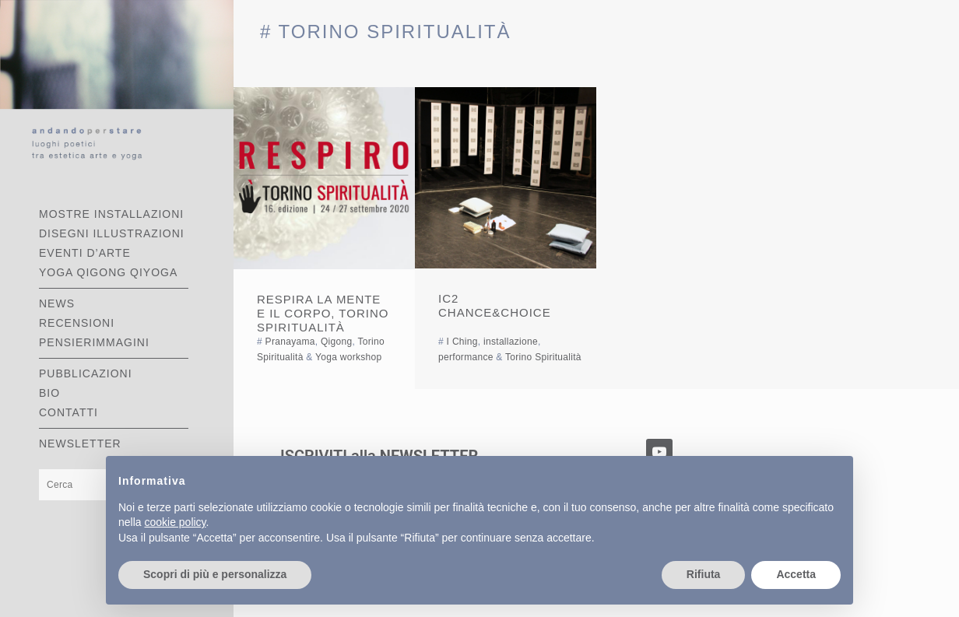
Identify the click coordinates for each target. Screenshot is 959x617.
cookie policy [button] (175, 522)
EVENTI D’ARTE (85, 253)
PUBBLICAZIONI (85, 373)
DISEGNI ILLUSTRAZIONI (111, 233)
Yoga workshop (348, 357)
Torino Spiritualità (543, 357)
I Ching (462, 341)
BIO (49, 393)
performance (466, 357)
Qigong (337, 341)
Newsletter (80, 443)
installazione (510, 341)
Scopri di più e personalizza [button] (214, 574)
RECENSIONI (76, 323)
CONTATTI (68, 412)
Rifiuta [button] (704, 574)
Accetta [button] (796, 574)
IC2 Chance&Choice (494, 305)
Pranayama (290, 341)
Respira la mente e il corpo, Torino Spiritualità (322, 313)
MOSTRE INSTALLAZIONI (111, 214)
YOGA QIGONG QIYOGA (108, 272)
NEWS (57, 303)
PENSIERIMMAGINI (94, 342)
